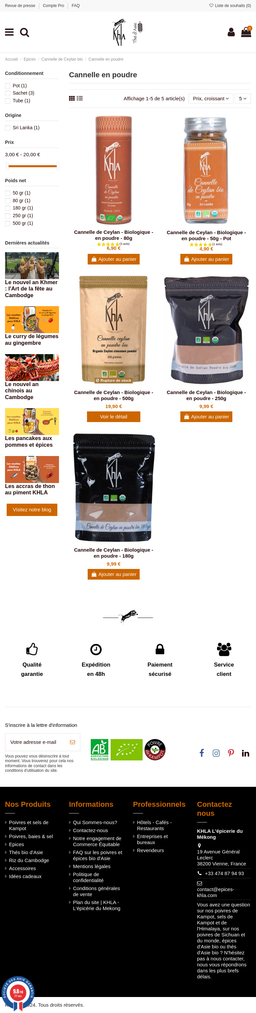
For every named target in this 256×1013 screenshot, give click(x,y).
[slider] (7, 166)
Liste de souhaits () (230, 5)
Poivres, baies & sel (31, 836)
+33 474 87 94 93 (224, 873)
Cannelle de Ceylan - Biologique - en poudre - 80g (113, 235)
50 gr (21, 193)
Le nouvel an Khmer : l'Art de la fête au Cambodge (31, 288)
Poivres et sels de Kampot (28, 825)
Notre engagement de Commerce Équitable (97, 841)
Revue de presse (20, 5)
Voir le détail (113, 416)
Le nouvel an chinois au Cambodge (22, 390)
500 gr (23, 223)
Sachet (23, 93)
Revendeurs (150, 850)
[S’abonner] (72, 742)
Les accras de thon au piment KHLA (30, 489)
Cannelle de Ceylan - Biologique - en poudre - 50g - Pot (206, 235)
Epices (16, 844)
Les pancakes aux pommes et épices (29, 441)
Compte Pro (54, 5)
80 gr (21, 200)
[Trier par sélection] (211, 99)
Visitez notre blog (32, 509)
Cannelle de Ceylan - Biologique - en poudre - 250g (206, 395)
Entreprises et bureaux (152, 839)
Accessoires (22, 868)
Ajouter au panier (114, 259)
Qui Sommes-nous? (95, 822)
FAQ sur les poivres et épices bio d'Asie (97, 855)
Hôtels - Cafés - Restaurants (154, 825)
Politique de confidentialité (88, 877)
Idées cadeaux (25, 876)
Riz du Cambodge (29, 860)
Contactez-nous (90, 830)
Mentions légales (92, 866)
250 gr (23, 215)
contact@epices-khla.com (215, 892)
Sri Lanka (26, 127)
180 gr (23, 208)
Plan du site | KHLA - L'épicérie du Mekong (96, 905)
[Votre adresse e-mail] (35, 742)
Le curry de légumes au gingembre (31, 339)
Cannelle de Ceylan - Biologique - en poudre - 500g (113, 395)
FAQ (76, 5)
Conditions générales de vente (96, 891)
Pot (20, 85)
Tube (21, 100)
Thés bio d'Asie (26, 852)
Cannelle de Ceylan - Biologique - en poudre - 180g (113, 553)
